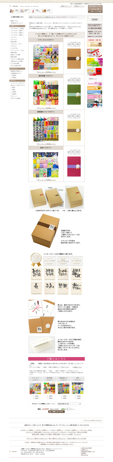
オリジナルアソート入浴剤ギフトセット (44, 17)
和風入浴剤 (14, 57)
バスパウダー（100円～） (18, 30)
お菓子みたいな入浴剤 (17, 61)
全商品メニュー (93, 78)
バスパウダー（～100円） (18, 28)
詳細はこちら (77, 367)
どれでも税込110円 (16, 65)
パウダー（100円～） (42, 430)
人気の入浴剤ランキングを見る (76, 438)
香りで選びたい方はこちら (57, 438)
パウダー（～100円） (27, 430)
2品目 (35, 398)
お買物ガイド (84, 449)
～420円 (13, 87)
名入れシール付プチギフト (18, 85)
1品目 (35, 396)
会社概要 (83, 453)
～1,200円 (13, 92)
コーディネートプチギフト (18, 83)
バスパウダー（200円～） (18, 33)
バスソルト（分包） (86, 430)
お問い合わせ (84, 455)
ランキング (77, 434)
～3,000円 (13, 75)
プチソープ (14, 96)
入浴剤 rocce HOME (86, 448)
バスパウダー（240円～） (18, 35)
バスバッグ (14, 39)
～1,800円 (13, 94)
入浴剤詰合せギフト (16, 73)
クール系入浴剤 (15, 63)
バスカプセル (14, 48)
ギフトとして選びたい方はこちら (37, 438)
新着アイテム (14, 21)
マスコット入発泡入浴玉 (17, 59)
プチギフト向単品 (15, 98)
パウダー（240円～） (71, 430)
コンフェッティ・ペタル (17, 50)
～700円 (13, 89)
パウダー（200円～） (57, 430)
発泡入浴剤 (14, 41)
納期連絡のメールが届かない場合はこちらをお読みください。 (57, 444)
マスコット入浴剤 (66, 434)
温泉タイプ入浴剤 (15, 54)
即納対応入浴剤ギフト (17, 71)
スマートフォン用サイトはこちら (93, 420)
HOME (31, 17)
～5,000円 (13, 77)
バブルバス (14, 46)
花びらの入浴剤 (82, 432)
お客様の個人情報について (88, 451)
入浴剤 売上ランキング (17, 23)
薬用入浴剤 (14, 52)
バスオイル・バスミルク (50, 432)
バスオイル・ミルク (16, 43)
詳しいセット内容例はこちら (47, 72)
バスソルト (14, 37)
